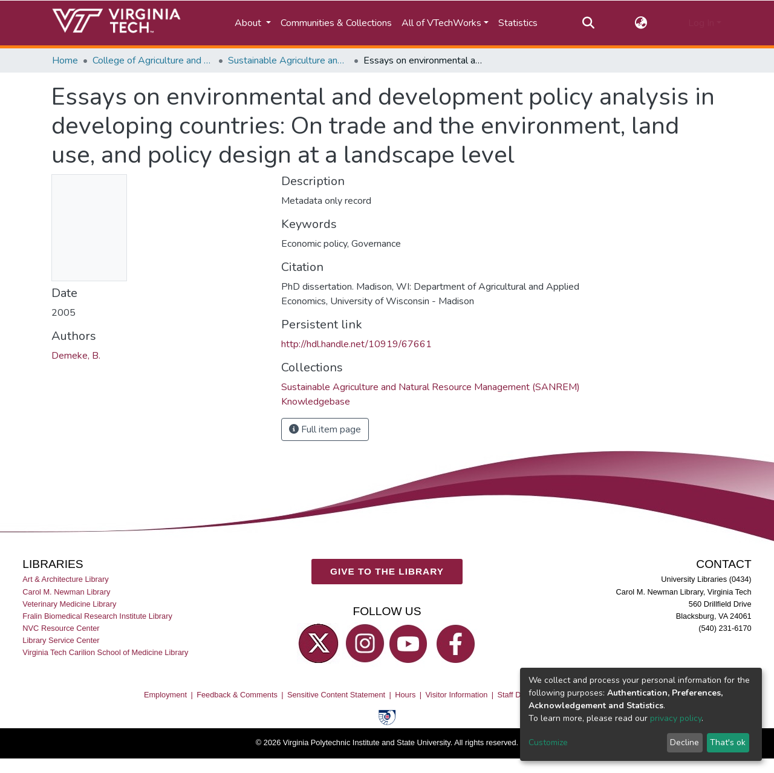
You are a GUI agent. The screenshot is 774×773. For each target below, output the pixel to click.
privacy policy (675, 718)
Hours (405, 694)
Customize (548, 742)
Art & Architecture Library (65, 579)
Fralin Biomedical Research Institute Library (97, 616)
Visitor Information (457, 694)
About (249, 23)
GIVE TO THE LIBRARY (387, 571)
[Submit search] (588, 23)
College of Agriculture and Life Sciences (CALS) (153, 60)
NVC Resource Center (60, 628)
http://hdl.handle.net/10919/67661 (356, 344)
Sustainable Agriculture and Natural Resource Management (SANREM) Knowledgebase (288, 60)
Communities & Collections (336, 23)
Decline (684, 742)
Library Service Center (60, 640)
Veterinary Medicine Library (69, 603)
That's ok (728, 742)
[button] (641, 23)
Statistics (518, 23)
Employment (165, 694)
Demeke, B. (75, 355)
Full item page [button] (325, 429)
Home (65, 60)
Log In (701, 23)
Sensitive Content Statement (336, 694)
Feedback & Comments (237, 694)
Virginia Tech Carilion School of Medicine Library (105, 652)
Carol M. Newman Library (66, 591)
